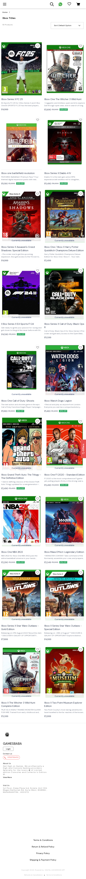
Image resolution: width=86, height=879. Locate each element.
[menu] (4, 4)
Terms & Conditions (54, 875)
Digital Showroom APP (55, 870)
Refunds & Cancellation (33, 875)
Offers (83, 449)
